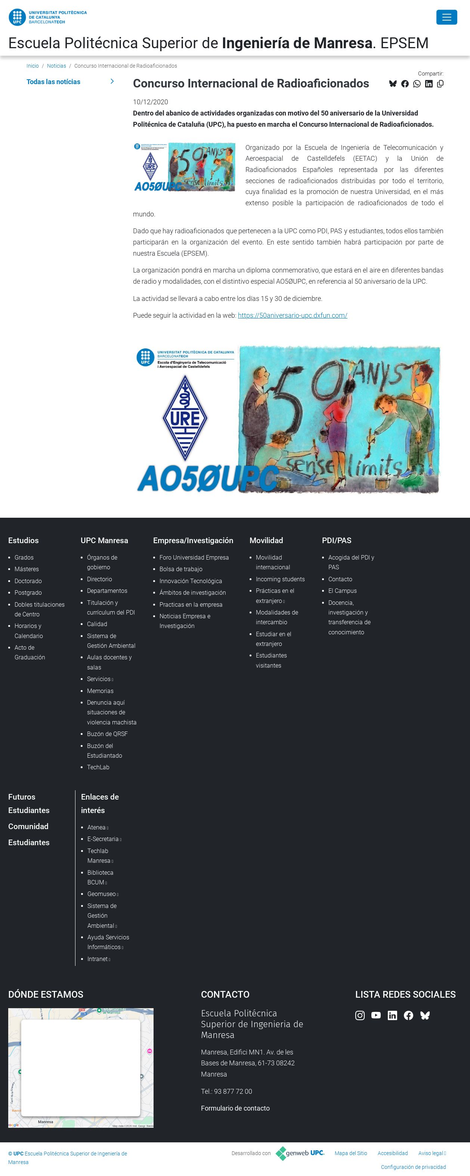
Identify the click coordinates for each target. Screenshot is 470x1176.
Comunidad (28, 826)
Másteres (27, 569)
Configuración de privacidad (413, 1167)
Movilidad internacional (273, 562)
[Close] (446, 17)
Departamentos (107, 590)
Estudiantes (29, 842)
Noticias (56, 66)
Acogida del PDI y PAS (351, 562)
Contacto (340, 579)
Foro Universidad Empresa (194, 557)
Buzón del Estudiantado (104, 750)
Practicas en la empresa (191, 604)
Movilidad (266, 540)
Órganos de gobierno (102, 562)
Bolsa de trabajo (181, 569)
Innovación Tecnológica (191, 581)
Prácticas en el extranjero (275, 595)
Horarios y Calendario (29, 630)
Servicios (99, 679)
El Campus (342, 590)
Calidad (97, 624)
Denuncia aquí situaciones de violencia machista (112, 712)
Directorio (99, 579)
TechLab (98, 767)
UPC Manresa (104, 540)
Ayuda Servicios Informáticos (108, 942)
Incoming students (280, 579)
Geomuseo (101, 894)
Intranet (97, 959)
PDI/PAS (337, 540)
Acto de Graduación (30, 652)
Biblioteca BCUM (100, 877)
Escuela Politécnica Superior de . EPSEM (218, 43)
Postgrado (28, 592)
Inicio (33, 66)
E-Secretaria (103, 839)
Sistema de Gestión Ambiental (111, 640)
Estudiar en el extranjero (273, 639)
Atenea (96, 827)
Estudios (23, 540)
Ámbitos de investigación (193, 592)
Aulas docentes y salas (109, 662)
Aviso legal (430, 1153)
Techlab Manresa (99, 855)
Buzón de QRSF (107, 734)
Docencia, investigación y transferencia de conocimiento (349, 617)
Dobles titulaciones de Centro (40, 609)
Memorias (100, 691)
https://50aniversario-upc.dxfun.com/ (292, 315)
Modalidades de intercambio (277, 617)
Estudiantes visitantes (271, 660)
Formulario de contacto (235, 1108)
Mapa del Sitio (351, 1153)
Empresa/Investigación (193, 540)
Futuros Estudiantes (29, 803)
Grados (24, 557)
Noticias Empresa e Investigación (185, 621)
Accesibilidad (393, 1153)
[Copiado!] (440, 84)
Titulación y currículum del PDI (111, 607)
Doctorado (28, 581)
